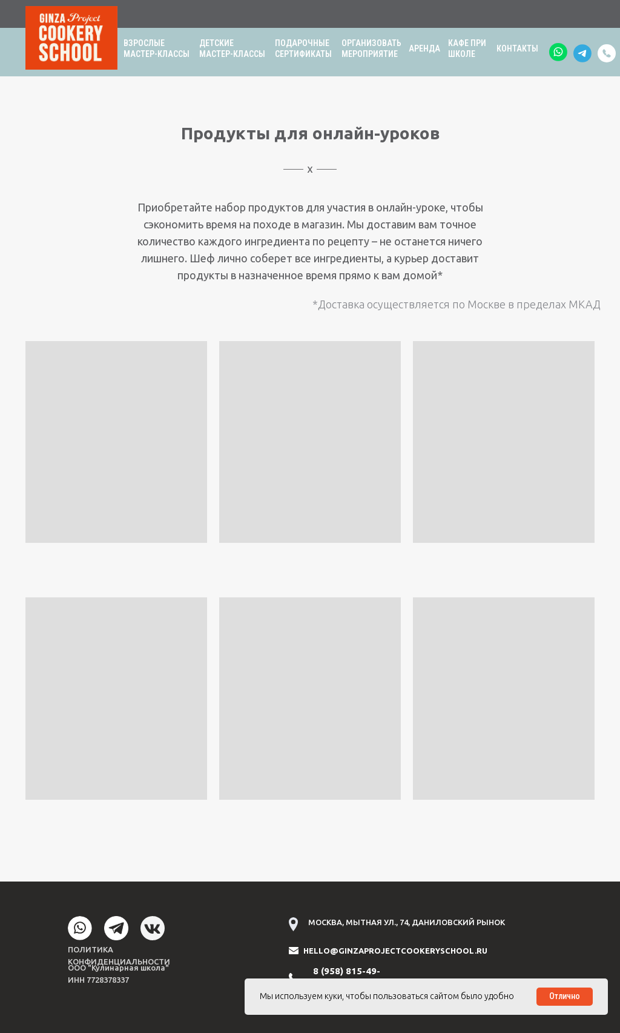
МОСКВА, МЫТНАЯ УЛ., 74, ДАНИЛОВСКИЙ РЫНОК (406, 922)
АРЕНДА (424, 48)
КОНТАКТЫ (517, 48)
